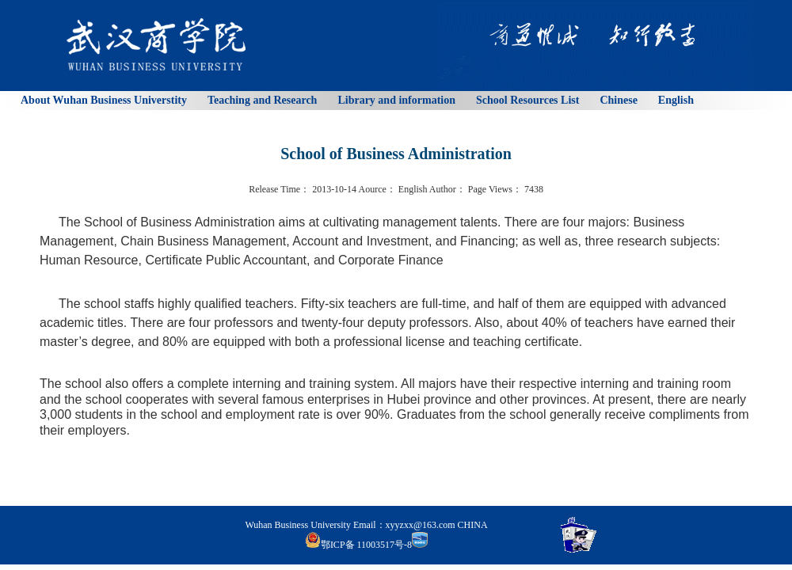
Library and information (396, 100)
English (676, 100)
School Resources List (527, 100)
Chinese (618, 100)
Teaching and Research (262, 100)
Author (442, 189)
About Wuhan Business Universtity (104, 100)
